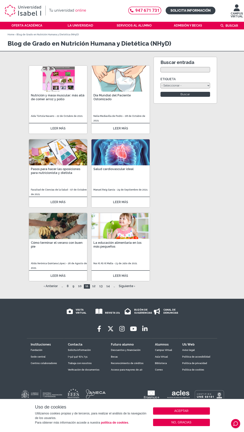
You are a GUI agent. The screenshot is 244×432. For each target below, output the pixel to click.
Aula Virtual (161, 356)
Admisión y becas (188, 25)
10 (80, 286)
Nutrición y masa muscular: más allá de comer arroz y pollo (57, 97)
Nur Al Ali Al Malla (103, 263)
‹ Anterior (51, 286)
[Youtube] (133, 328)
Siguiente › (127, 286)
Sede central (38, 356)
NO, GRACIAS (181, 422)
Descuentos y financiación (125, 350)
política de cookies (114, 422)
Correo (159, 369)
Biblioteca (161, 363)
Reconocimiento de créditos (127, 363)
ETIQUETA (168, 79)
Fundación (36, 350)
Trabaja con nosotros (80, 363)
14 (108, 286)
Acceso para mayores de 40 (126, 369)
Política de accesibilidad (196, 356)
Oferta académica (26, 25)
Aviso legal (188, 350)
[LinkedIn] (145, 328)
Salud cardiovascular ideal (113, 169)
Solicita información (190, 10)
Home (11, 34)
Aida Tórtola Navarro (42, 116)
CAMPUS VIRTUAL (237, 13)
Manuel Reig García (104, 189)
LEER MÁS (58, 128)
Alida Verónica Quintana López (48, 263)
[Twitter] (111, 328)
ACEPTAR (181, 411)
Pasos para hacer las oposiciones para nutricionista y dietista (55, 171)
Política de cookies (193, 369)
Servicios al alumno (134, 25)
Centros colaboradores (44, 363)
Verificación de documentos (84, 369)
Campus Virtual (163, 350)
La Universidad (80, 25)
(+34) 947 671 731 (78, 356)
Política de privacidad (194, 363)
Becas (114, 356)
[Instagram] (122, 328)
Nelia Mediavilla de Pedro (108, 116)
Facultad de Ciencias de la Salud (49, 189)
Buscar (232, 25)
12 (94, 286)
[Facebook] (99, 328)
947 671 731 (145, 10)
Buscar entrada (177, 62)
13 (101, 286)
